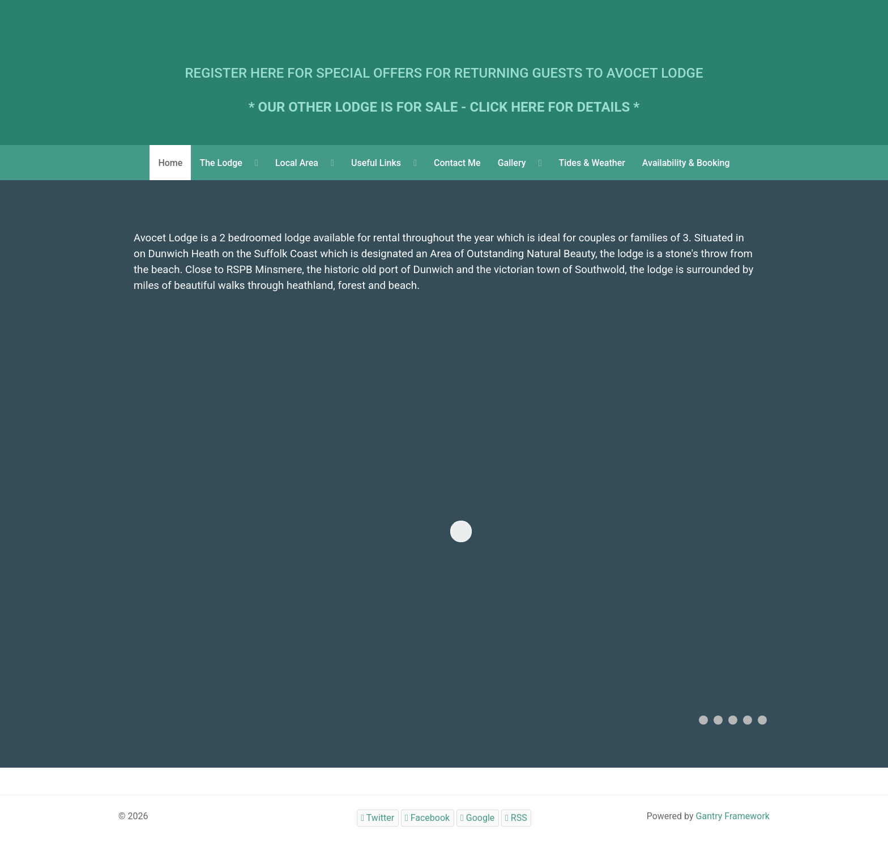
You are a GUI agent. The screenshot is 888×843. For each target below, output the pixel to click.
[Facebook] (427, 818)
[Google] (477, 818)
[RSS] (516, 818)
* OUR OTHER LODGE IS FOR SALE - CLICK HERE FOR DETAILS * (444, 107)
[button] (703, 720)
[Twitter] (378, 818)
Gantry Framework (733, 816)
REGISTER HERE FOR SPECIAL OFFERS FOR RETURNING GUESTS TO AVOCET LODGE (444, 73)
